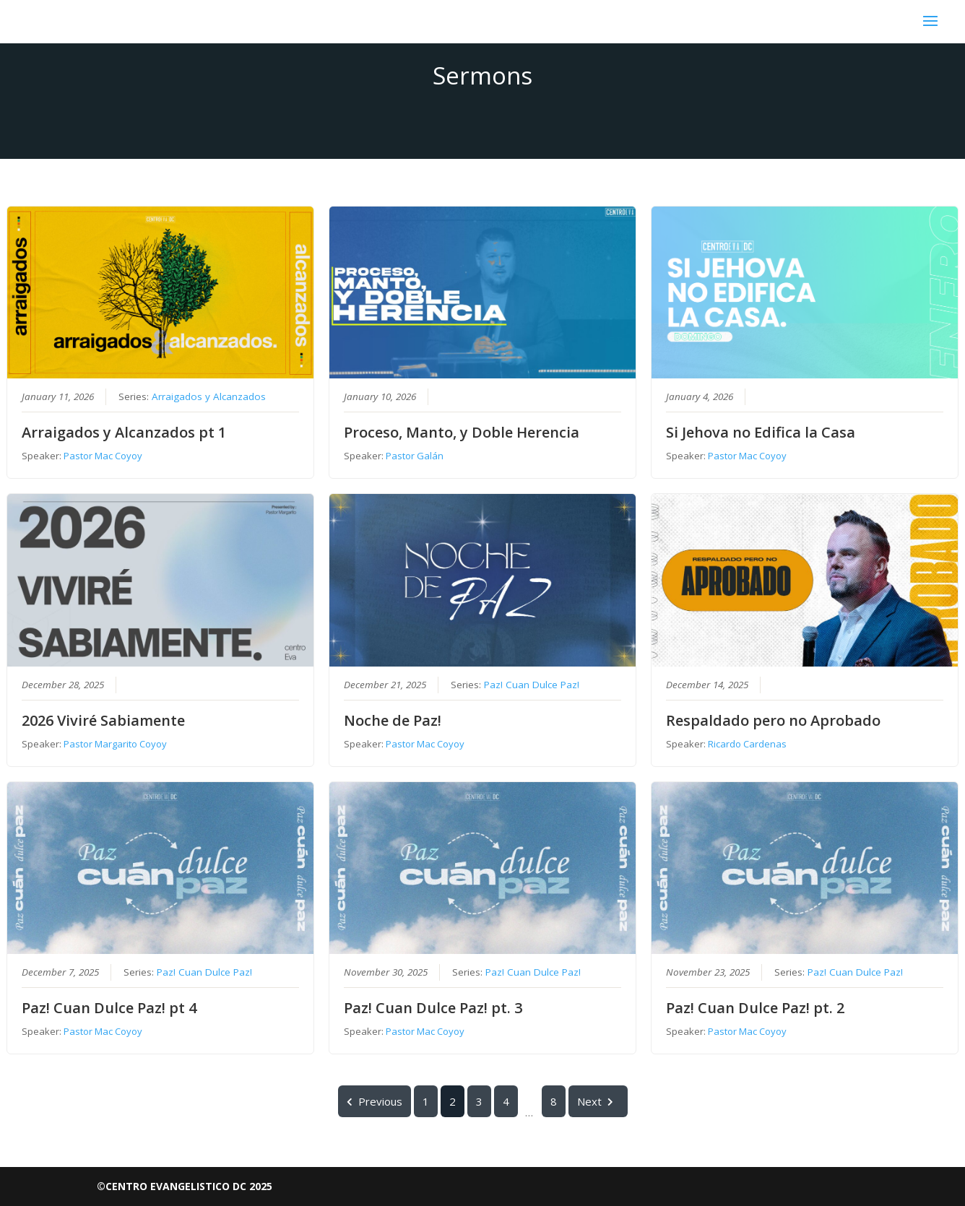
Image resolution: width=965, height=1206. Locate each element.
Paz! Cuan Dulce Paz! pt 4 (109, 1008)
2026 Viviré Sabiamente (103, 720)
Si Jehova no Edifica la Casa (760, 433)
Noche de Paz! (392, 720)
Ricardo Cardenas (747, 743)
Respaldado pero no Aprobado (773, 720)
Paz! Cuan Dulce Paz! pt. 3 (433, 1008)
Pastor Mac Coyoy (103, 456)
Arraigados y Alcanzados (209, 397)
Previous (374, 1101)
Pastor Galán (414, 456)
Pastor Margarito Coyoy (115, 743)
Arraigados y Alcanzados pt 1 (124, 433)
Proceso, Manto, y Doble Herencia (461, 433)
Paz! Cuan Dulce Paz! (531, 684)
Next (598, 1101)
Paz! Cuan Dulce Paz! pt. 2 (755, 1008)
